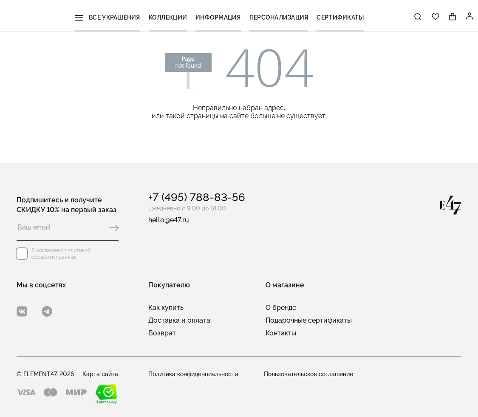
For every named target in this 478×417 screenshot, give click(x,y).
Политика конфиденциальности (193, 374)
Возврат (162, 333)
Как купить (166, 308)
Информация (219, 16)
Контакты (281, 333)
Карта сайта (100, 374)
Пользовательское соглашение (308, 374)
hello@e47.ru (168, 220)
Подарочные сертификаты (309, 320)
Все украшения (111, 16)
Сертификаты (338, 16)
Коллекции (171, 16)
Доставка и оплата (179, 320)
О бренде (281, 308)
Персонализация (278, 16)
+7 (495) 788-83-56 (196, 197)
